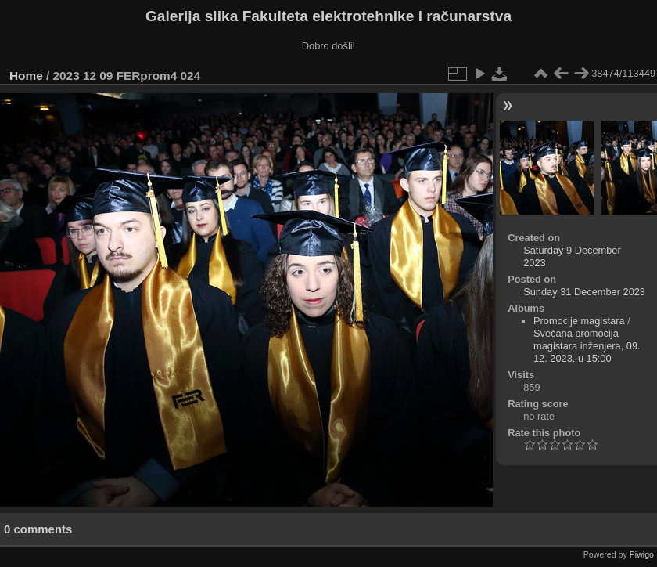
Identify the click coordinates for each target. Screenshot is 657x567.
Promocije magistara (579, 321)
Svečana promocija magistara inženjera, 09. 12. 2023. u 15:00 (587, 345)
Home (26, 75)
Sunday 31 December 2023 (584, 292)
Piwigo (642, 554)
